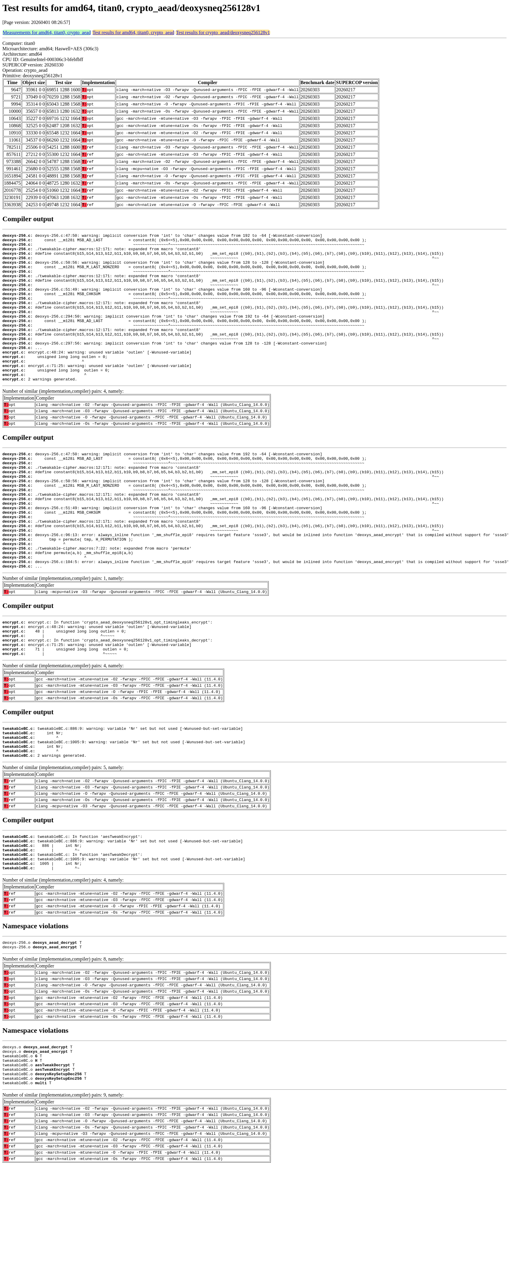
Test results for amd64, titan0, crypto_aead (133, 32)
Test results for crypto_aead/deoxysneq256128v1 (223, 32)
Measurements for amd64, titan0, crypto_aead (47, 32)
